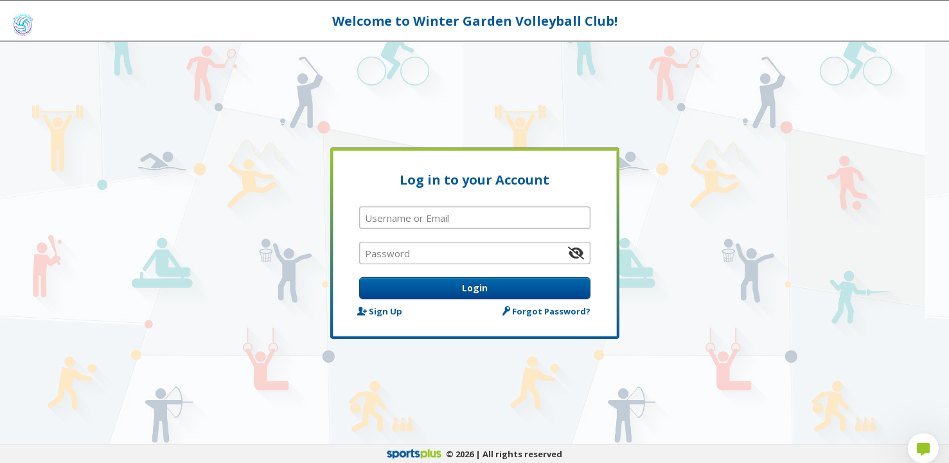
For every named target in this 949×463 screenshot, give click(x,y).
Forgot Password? (547, 310)
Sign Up (380, 310)
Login (475, 288)
